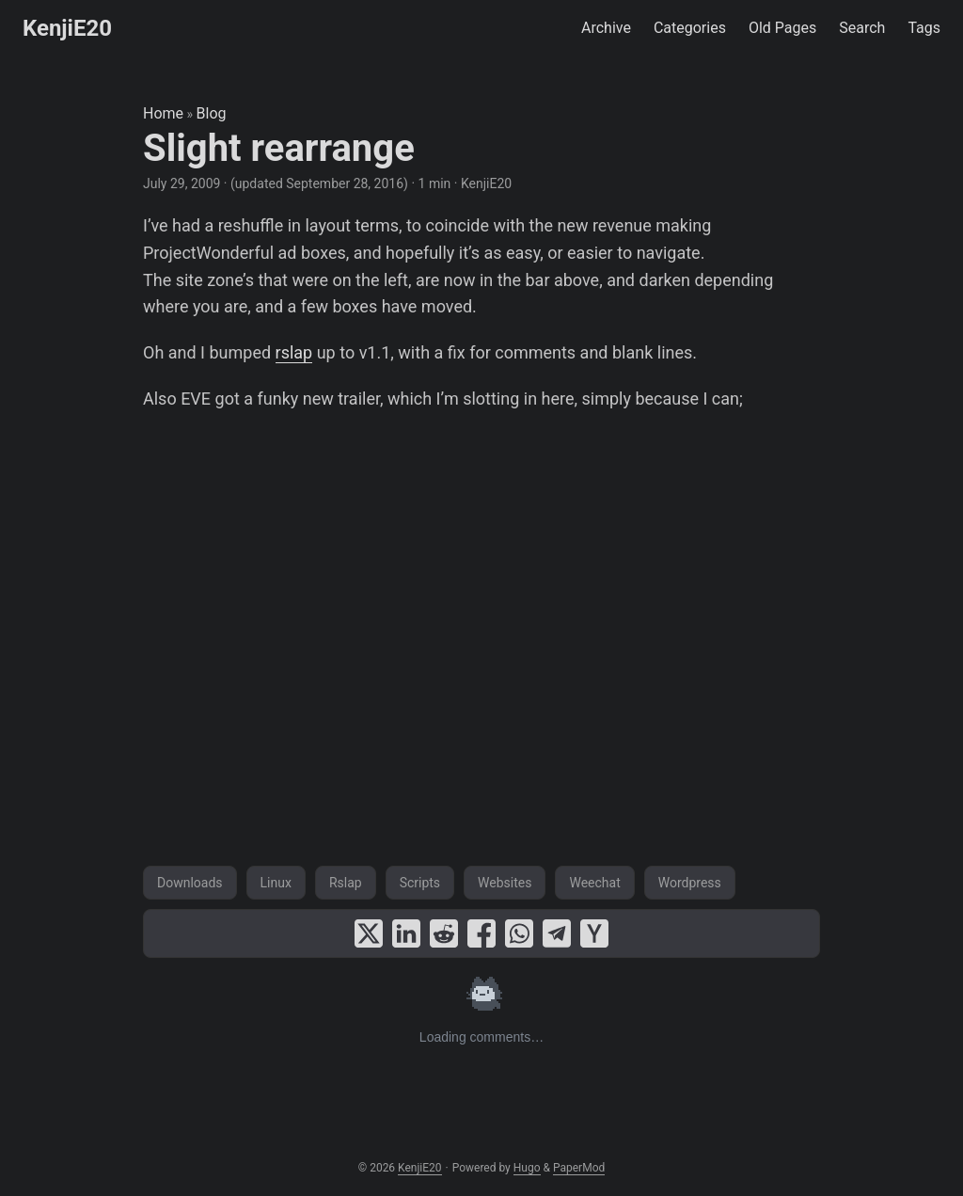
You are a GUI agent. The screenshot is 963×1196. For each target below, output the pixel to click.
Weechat (594, 882)
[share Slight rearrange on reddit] (444, 933)
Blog (212, 113)
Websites (504, 882)
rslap (294, 352)
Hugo (527, 1167)
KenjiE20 (67, 28)
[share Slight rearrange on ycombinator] (594, 933)
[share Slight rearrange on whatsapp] (519, 933)
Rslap (345, 882)
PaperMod (579, 1167)
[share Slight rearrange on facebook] (481, 933)
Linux (276, 882)
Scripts (420, 882)
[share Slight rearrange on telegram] (557, 933)
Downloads (190, 882)
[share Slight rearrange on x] (369, 933)
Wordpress (689, 882)
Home (163, 113)
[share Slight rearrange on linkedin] (406, 933)
